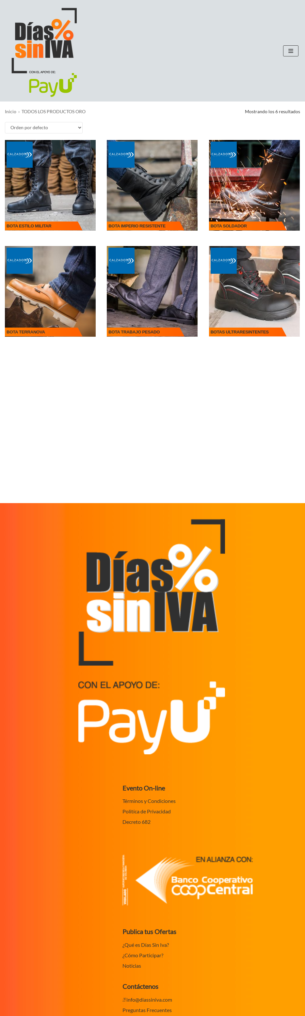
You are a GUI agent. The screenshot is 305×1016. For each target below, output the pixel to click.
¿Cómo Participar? (142, 955)
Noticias (131, 965)
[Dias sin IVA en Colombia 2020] (44, 52)
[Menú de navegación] (290, 50)
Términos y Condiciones (149, 801)
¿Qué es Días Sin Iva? (145, 945)
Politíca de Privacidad (146, 811)
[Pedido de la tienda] (44, 127)
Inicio (10, 111)
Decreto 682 (136, 822)
